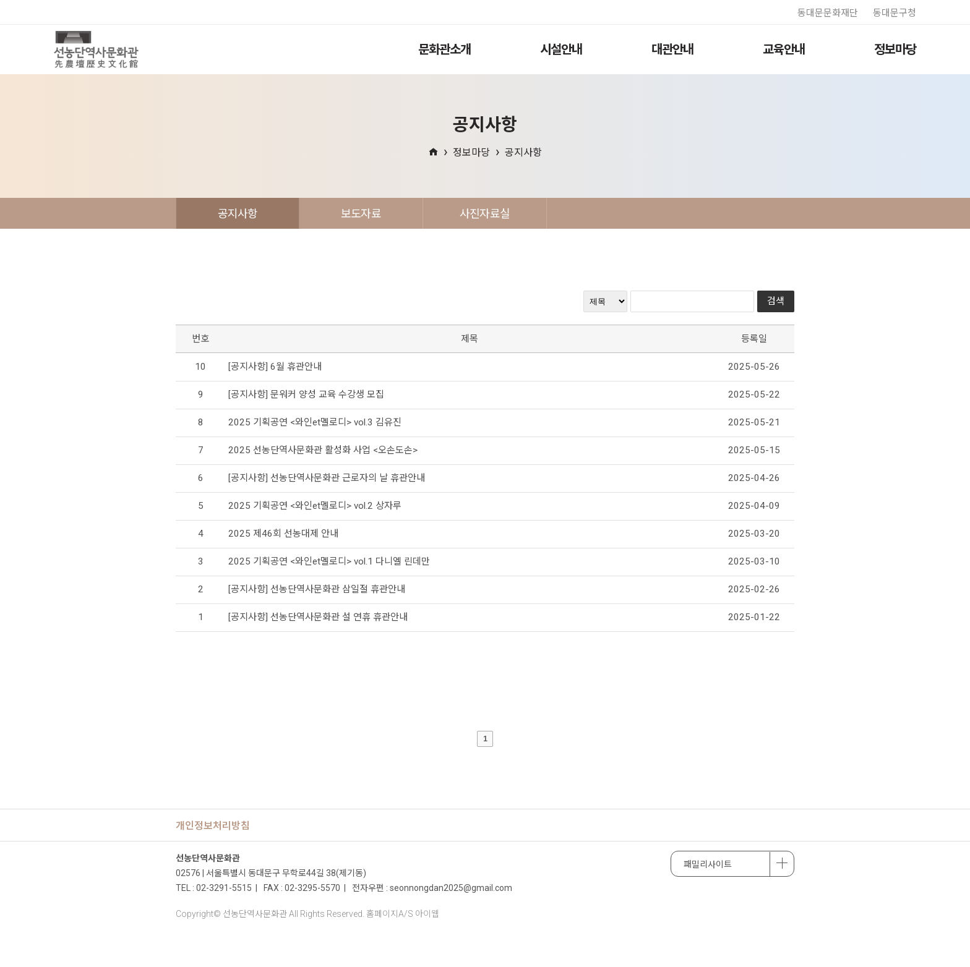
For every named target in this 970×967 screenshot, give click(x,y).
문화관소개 (444, 49)
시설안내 (561, 49)
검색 (775, 301)
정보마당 (895, 49)
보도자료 (361, 213)
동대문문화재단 (827, 13)
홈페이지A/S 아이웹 (402, 914)
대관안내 (672, 49)
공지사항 (523, 152)
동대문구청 (894, 13)
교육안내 (784, 49)
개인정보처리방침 (213, 826)
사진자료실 (485, 213)
